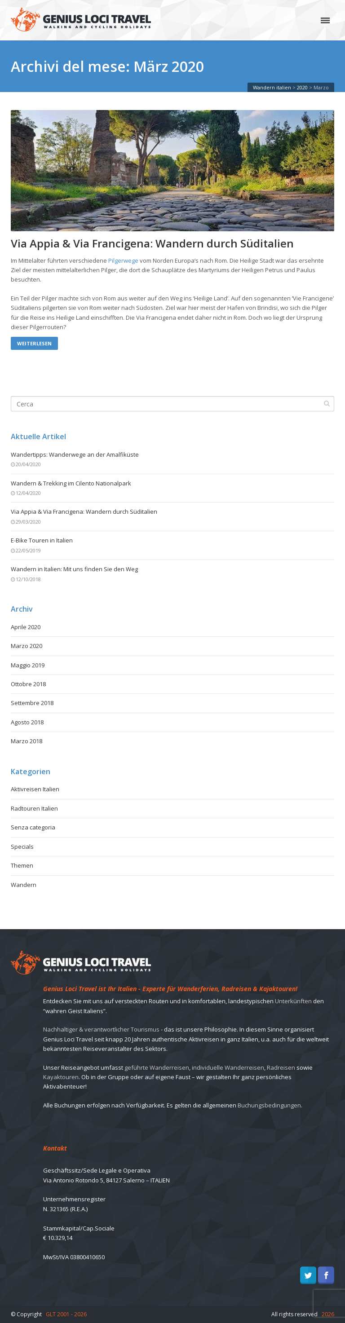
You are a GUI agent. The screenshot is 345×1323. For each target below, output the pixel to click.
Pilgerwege (123, 260)
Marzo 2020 (26, 646)
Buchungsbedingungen (269, 1105)
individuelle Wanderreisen (228, 1067)
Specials (22, 846)
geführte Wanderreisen (156, 1067)
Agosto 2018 (27, 722)
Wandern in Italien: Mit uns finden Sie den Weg (74, 569)
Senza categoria (33, 827)
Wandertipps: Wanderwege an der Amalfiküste (75, 454)
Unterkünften (293, 1001)
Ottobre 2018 (28, 684)
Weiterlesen (34, 343)
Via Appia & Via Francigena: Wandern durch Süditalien (152, 243)
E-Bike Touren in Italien (42, 540)
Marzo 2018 (26, 741)
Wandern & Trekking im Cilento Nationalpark (71, 483)
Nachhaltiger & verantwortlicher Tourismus (101, 1029)
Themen (22, 865)
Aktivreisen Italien (35, 789)
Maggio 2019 (27, 665)
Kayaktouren (61, 1077)
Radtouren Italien (34, 808)
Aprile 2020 (25, 627)
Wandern (23, 885)
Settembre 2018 (32, 703)
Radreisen (281, 1067)
